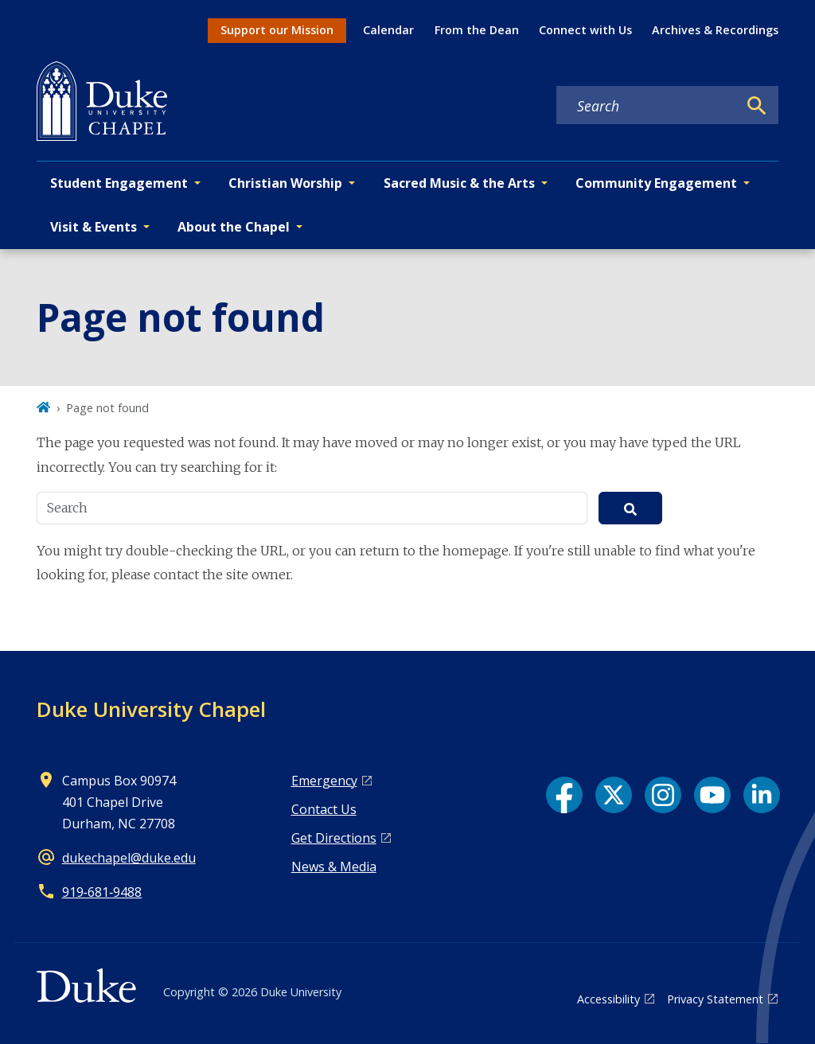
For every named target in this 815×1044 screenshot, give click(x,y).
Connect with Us (585, 29)
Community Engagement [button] (656, 183)
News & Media (333, 866)
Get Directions (333, 838)
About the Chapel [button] (233, 227)
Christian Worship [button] (285, 183)
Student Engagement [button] (119, 183)
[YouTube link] (712, 795)
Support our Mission (276, 29)
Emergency (324, 780)
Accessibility (608, 999)
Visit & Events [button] (93, 227)
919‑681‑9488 (102, 892)
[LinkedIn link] (761, 795)
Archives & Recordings (715, 29)
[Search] (757, 105)
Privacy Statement (715, 999)
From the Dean (477, 29)
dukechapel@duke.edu (129, 858)
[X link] (613, 795)
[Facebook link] (564, 795)
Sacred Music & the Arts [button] (459, 183)
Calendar (388, 29)
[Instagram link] (663, 795)
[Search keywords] (647, 105)
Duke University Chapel (151, 709)
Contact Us (324, 809)
